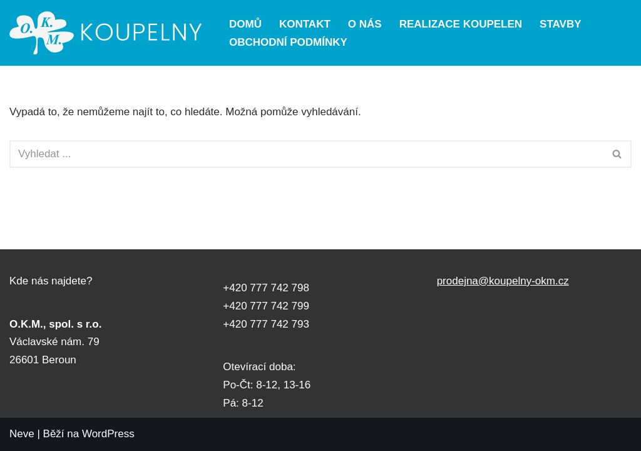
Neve (21, 434)
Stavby (560, 24)
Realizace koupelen (460, 24)
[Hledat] (306, 154)
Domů (245, 24)
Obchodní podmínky (288, 42)
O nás (365, 24)
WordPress (108, 434)
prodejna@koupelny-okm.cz (503, 281)
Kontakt (305, 24)
